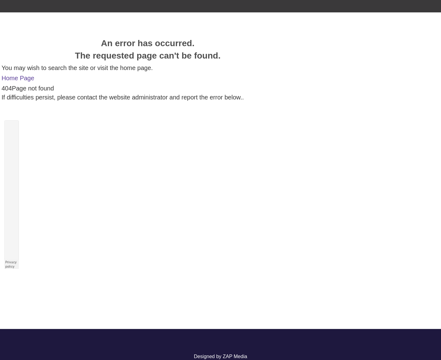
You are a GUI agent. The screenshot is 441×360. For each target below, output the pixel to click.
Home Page (18, 78)
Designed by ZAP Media (220, 356)
